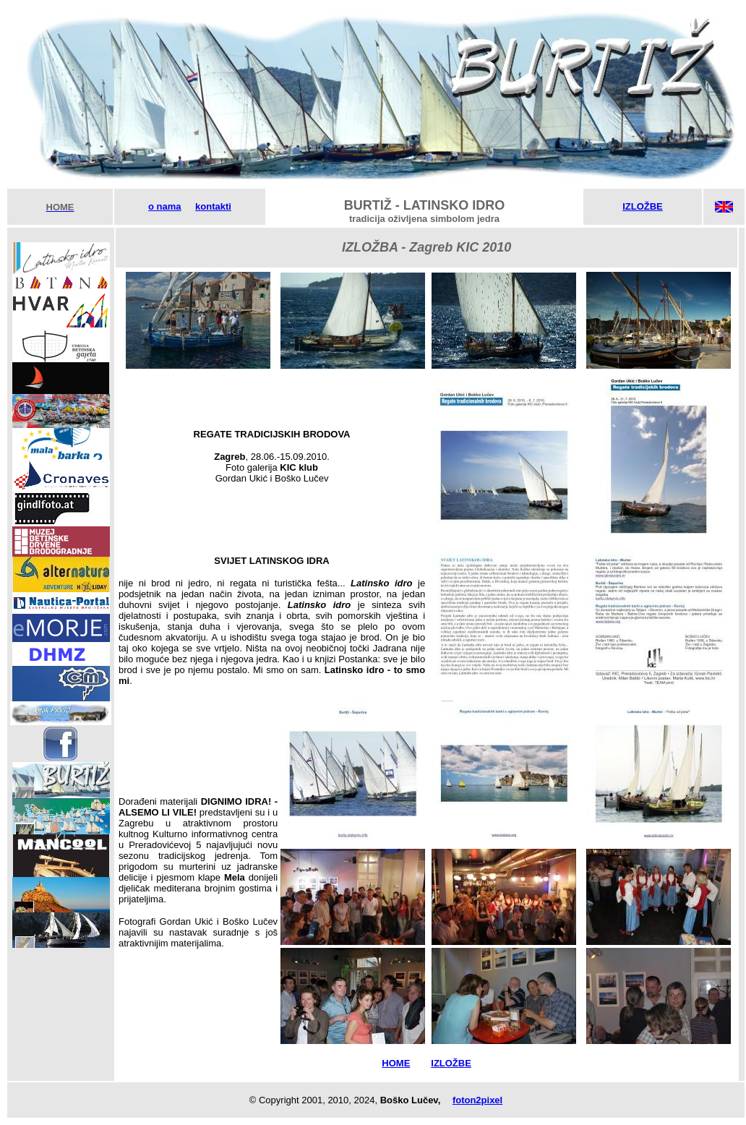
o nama (164, 206)
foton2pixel (477, 1100)
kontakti (213, 206)
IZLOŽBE (642, 206)
